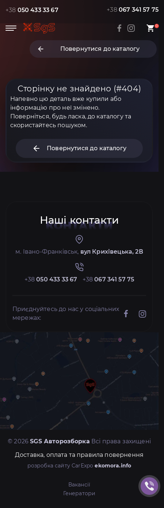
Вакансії (79, 484)
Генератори (79, 493)
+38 (31, 10)
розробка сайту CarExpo (79, 465)
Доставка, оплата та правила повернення (79, 454)
